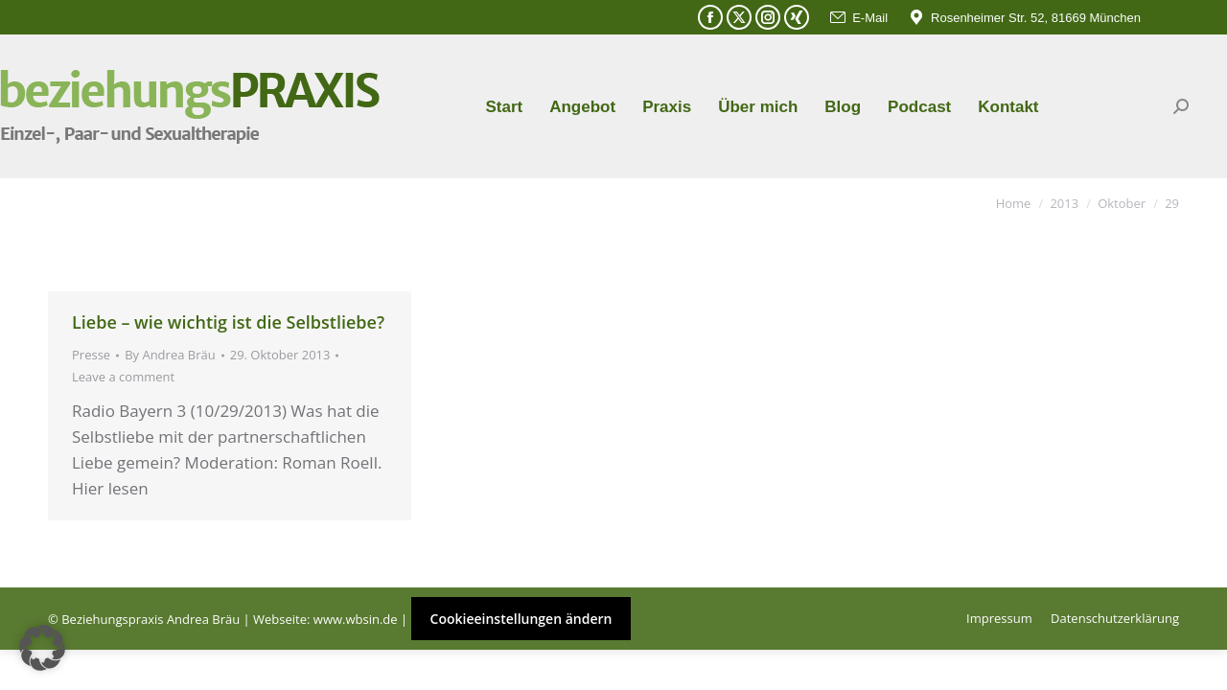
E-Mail (858, 18)
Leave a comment (123, 376)
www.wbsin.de (355, 619)
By (170, 354)
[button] (42, 648)
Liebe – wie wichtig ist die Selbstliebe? (228, 322)
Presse (91, 354)
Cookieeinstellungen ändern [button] (521, 619)
